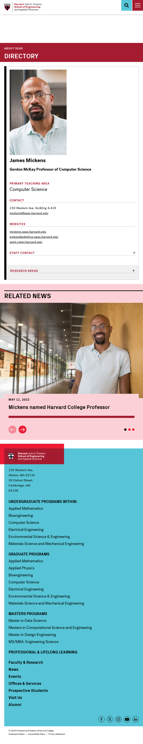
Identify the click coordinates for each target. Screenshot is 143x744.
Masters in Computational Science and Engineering (50, 628)
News (13, 669)
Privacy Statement (56, 734)
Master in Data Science (27, 620)
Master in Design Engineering (32, 635)
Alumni (15, 704)
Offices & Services (25, 683)
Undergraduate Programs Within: (43, 501)
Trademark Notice (17, 734)
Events (15, 676)
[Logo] (23, 7)
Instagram (118, 719)
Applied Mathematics (26, 508)
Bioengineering (21, 515)
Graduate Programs (29, 554)
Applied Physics (21, 568)
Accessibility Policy (36, 734)
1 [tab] (125, 429)
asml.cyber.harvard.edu (26, 242)
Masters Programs (28, 613)
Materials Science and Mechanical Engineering (46, 544)
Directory (21, 55)
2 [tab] (129, 429)
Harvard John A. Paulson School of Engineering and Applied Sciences (34, 456)
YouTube (127, 719)
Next (22, 430)
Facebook (101, 719)
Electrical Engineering (26, 530)
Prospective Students (28, 690)
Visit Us (15, 697)
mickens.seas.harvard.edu (28, 232)
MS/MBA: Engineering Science (33, 642)
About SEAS (13, 48)
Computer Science (24, 522)
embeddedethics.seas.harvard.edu (34, 237)
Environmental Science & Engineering (39, 537)
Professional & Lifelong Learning (43, 652)
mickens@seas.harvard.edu (29, 213)
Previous (12, 430)
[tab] (72, 253)
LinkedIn (135, 719)
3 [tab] (133, 429)
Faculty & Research (26, 662)
